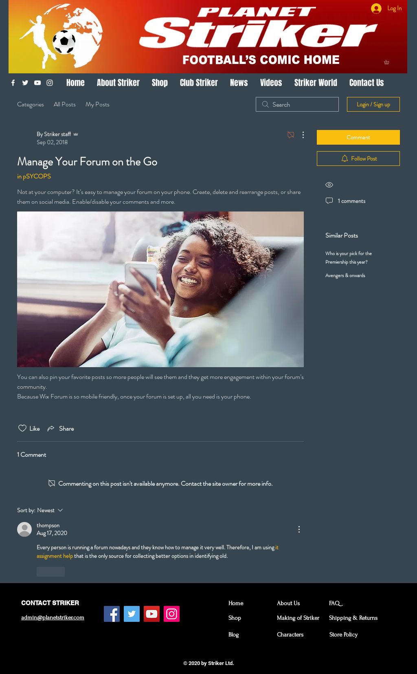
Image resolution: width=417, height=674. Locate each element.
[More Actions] (299, 135)
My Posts (98, 104)
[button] (388, 62)
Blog (233, 634)
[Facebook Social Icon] (112, 614)
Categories (30, 104)
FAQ (334, 603)
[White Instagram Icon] (50, 83)
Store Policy (343, 634)
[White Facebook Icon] (13, 83)
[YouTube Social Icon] (152, 614)
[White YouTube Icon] (37, 83)
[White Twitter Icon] (25, 83)
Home (235, 603)
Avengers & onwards (345, 275)
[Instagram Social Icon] (172, 614)
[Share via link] (60, 428)
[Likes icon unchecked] (22, 428)
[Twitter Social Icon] (132, 614)
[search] (297, 104)
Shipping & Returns (353, 618)
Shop (234, 618)
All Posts (65, 104)
